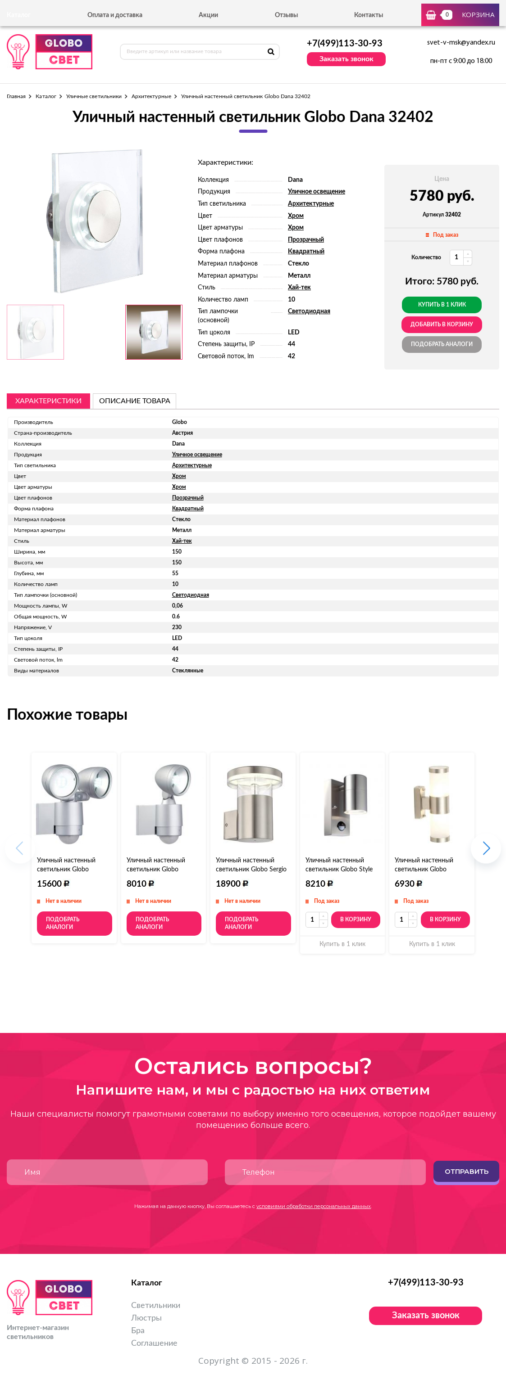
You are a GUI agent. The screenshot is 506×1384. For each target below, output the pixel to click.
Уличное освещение (316, 192)
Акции (208, 15)
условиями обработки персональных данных (313, 1206)
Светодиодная (309, 311)
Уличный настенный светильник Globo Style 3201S (339, 869)
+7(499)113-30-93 (345, 43)
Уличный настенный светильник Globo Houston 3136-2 (424, 869)
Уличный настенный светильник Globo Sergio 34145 (251, 869)
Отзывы (286, 15)
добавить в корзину (441, 324)
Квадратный (306, 251)
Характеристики (48, 401)
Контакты (368, 15)
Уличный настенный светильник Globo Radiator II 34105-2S (66, 869)
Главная (16, 96)
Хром (296, 216)
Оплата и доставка (114, 15)
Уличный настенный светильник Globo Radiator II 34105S (156, 869)
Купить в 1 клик (442, 304)
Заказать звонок (346, 59)
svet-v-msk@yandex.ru (461, 42)
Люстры (146, 1318)
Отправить (466, 1171)
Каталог (46, 96)
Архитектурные (151, 96)
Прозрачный (306, 240)
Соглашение (154, 1343)
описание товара (134, 401)
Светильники (155, 1306)
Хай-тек (299, 287)
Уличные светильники (94, 96)
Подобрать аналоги (442, 344)
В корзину (355, 919)
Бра (138, 1331)
